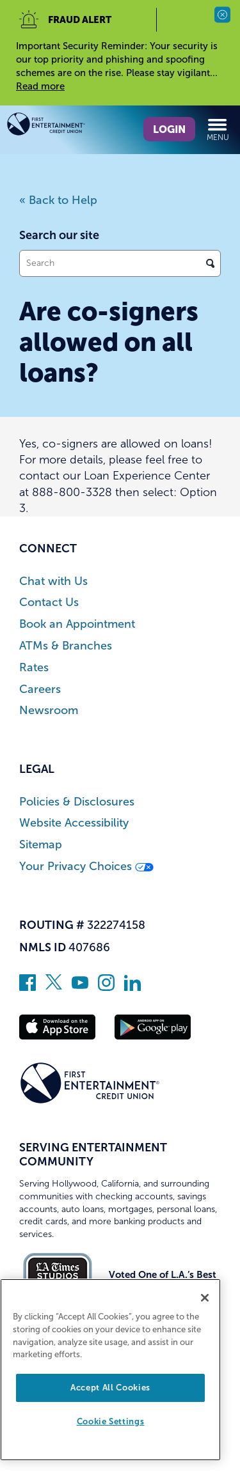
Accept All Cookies (110, 1387)
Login (169, 129)
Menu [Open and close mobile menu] (218, 129)
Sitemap (40, 845)
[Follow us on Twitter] (53, 987)
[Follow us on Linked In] (132, 987)
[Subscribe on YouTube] (80, 987)
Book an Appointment (77, 624)
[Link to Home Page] (63, 126)
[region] (110, 1370)
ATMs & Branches (65, 646)
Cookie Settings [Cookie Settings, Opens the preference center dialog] (111, 1421)
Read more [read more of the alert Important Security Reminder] (40, 86)
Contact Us (49, 602)
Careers (40, 689)
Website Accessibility (74, 823)
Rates (34, 668)
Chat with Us (53, 581)
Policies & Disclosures (76, 802)
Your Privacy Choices (86, 866)
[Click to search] (210, 263)
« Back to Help (58, 200)
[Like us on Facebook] (27, 987)
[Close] (205, 1298)
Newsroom (48, 710)
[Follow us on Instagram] (106, 987)
